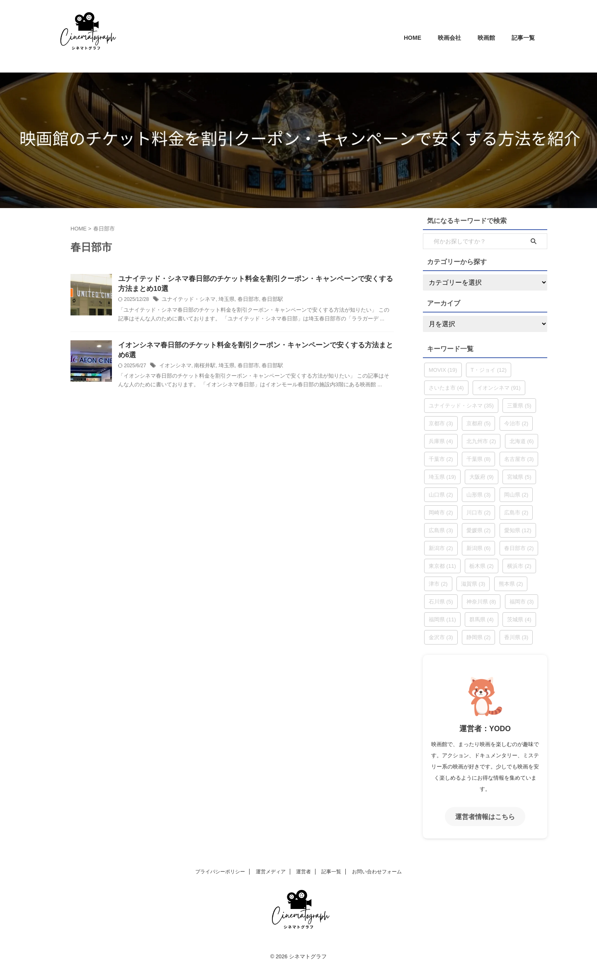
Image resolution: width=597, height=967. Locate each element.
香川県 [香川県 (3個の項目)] (516, 637)
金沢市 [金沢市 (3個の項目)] (441, 637)
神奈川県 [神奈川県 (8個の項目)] (481, 602)
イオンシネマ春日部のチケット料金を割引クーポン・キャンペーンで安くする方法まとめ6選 (256, 346)
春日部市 (242, 301)
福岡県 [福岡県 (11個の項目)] (442, 619)
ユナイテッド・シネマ (186, 301)
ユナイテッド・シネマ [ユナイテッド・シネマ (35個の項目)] (461, 405)
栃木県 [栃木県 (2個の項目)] (481, 566)
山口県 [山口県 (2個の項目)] (441, 495)
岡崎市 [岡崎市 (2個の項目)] (441, 512)
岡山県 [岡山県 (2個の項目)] (516, 495)
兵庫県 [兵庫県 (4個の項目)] (441, 441)
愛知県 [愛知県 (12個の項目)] (517, 530)
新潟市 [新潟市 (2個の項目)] (441, 548)
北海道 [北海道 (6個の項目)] (522, 441)
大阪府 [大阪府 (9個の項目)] (481, 477)
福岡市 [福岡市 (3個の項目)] (522, 602)
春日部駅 (264, 301)
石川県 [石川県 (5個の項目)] (441, 602)
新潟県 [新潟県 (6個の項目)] (478, 548)
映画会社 (449, 37)
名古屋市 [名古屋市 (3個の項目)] (519, 459)
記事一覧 (523, 37)
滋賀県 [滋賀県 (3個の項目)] (473, 584)
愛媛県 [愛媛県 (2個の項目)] (478, 530)
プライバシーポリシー (220, 870)
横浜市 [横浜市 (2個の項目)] (519, 566)
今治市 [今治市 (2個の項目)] (516, 423)
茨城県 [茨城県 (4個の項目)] (519, 619)
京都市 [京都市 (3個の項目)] (441, 423)
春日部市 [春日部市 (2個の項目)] (519, 548)
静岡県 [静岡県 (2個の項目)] (478, 637)
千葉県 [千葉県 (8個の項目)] (478, 459)
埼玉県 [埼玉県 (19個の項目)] (442, 477)
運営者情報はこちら (485, 816)
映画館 (486, 37)
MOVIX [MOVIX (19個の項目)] (443, 370)
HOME (412, 37)
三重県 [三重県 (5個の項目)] (519, 405)
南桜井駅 (201, 358)
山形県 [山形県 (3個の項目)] (478, 495)
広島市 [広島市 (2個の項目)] (516, 512)
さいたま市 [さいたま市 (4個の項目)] (446, 388)
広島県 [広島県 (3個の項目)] (441, 530)
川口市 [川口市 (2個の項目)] (478, 512)
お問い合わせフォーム (377, 870)
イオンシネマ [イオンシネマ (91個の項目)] (499, 388)
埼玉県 (221, 301)
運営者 (303, 870)
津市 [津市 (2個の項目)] (438, 584)
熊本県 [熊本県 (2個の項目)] (511, 584)
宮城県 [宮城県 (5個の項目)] (519, 477)
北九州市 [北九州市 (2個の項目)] (481, 441)
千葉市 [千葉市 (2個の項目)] (441, 459)
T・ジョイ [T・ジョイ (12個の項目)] (489, 370)
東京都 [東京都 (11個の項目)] (442, 566)
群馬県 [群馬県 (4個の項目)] (481, 619)
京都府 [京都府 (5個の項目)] (478, 423)
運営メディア (271, 870)
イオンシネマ (174, 358)
